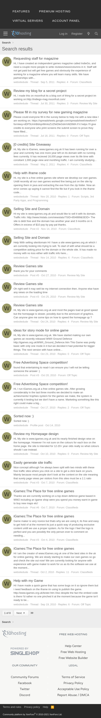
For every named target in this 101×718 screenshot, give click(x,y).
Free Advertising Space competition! (41, 362)
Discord (24, 695)
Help (45, 706)
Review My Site (88, 103)
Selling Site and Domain (32, 209)
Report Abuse (67, 695)
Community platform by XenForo (32, 714)
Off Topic (84, 135)
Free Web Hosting (73, 652)
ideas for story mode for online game (41, 330)
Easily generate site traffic (33, 463)
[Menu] (5, 34)
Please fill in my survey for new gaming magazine (51, 112)
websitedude (21, 82)
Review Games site (28, 266)
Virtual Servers (28, 20)
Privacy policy (32, 706)
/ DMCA (83, 695)
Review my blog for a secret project (40, 91)
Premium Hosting (55, 11)
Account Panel (66, 20)
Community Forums (25, 677)
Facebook (25, 683)
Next (21, 612)
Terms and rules (12, 706)
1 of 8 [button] (7, 612)
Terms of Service (73, 677)
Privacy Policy (73, 683)
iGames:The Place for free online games (44, 491)
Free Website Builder (73, 658)
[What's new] (88, 33)
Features (21, 11)
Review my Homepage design (36, 434)
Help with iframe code (30, 173)
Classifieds (85, 82)
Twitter (25, 689)
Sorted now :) (24, 416)
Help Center (73, 646)
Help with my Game (28, 581)
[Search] (96, 33)
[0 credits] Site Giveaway (32, 144)
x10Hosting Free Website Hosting (14, 634)
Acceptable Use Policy (73, 689)
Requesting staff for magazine (36, 58)
